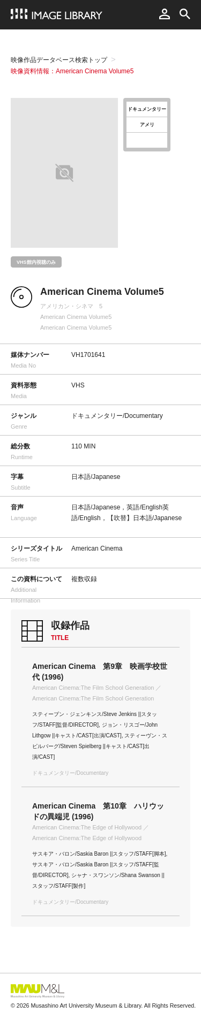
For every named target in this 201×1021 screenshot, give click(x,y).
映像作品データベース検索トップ (59, 60)
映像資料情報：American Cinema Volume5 (72, 71)
